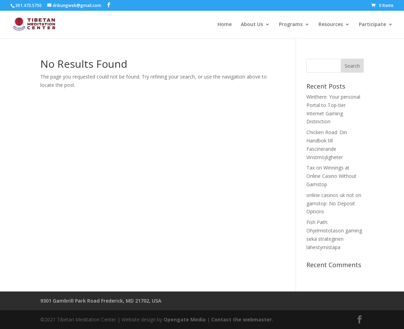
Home (224, 24)
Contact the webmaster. (242, 319)
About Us (252, 24)
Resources (331, 24)
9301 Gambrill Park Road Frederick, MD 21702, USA (100, 300)
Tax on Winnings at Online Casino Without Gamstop (331, 176)
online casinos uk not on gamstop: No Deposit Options (333, 203)
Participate (372, 24)
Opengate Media (185, 319)
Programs (291, 24)
